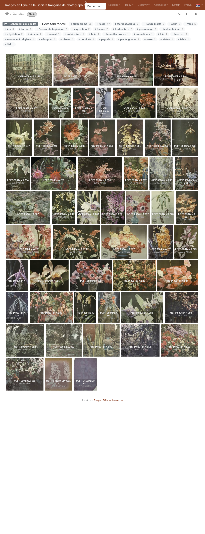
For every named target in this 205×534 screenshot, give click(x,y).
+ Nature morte (153, 23)
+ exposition (81, 29)
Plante (32, 14)
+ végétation (14, 34)
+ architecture (74, 34)
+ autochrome (81, 23)
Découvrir (143, 5)
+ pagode (106, 39)
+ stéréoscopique (126, 23)
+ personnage (146, 29)
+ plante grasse (128, 39)
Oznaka (18, 13)
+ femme (101, 29)
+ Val (9, 44)
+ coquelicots (143, 34)
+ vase (190, 23)
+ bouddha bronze (116, 34)
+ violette (34, 34)
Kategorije (113, 5)
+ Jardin (25, 29)
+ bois (94, 34)
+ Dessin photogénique (51, 29)
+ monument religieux (19, 39)
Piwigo (97, 400)
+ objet (174, 23)
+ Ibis (162, 34)
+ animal (53, 34)
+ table (183, 39)
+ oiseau (66, 39)
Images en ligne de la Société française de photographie (45, 5)
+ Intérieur (179, 34)
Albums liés (160, 5)
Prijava (187, 5)
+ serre (150, 39)
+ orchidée (86, 39)
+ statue (167, 39)
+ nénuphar (47, 39)
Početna (7, 14)
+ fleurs (103, 23)
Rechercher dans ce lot (20, 23)
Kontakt (176, 5)
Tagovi (128, 5)
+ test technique (172, 29)
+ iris (9, 29)
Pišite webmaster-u (113, 400)
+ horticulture (122, 29)
